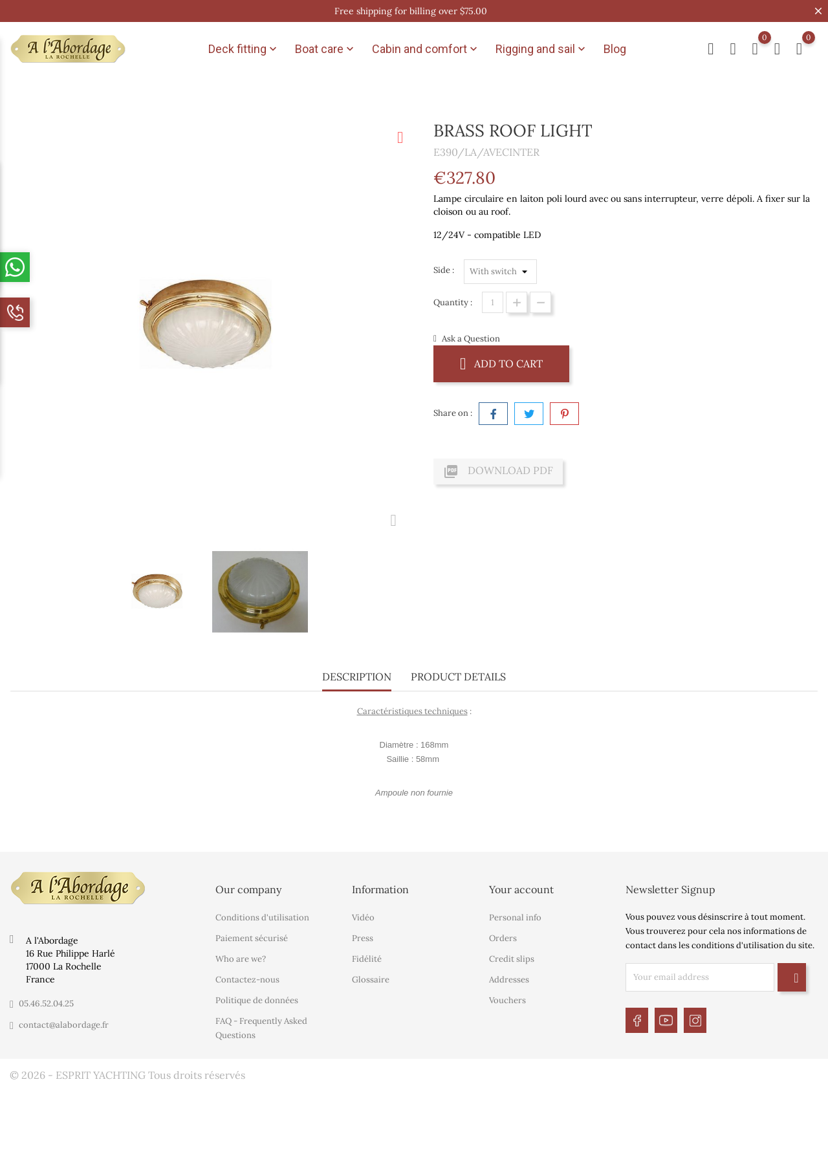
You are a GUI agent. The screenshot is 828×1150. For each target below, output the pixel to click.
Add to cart (501, 363)
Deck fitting (243, 49)
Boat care (325, 49)
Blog (615, 49)
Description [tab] (356, 676)
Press (362, 938)
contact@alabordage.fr (64, 1024)
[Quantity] (492, 302)
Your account (521, 889)
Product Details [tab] (458, 676)
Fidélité (367, 958)
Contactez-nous (247, 979)
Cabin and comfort (426, 49)
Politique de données (256, 1000)
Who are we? (240, 958)
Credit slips (511, 958)
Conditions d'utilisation (262, 917)
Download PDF (498, 471)
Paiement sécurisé (251, 938)
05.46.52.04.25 (46, 1003)
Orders (503, 938)
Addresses (509, 979)
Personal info (515, 917)
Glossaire (370, 979)
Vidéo (363, 917)
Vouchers (507, 1000)
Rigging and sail (542, 49)
